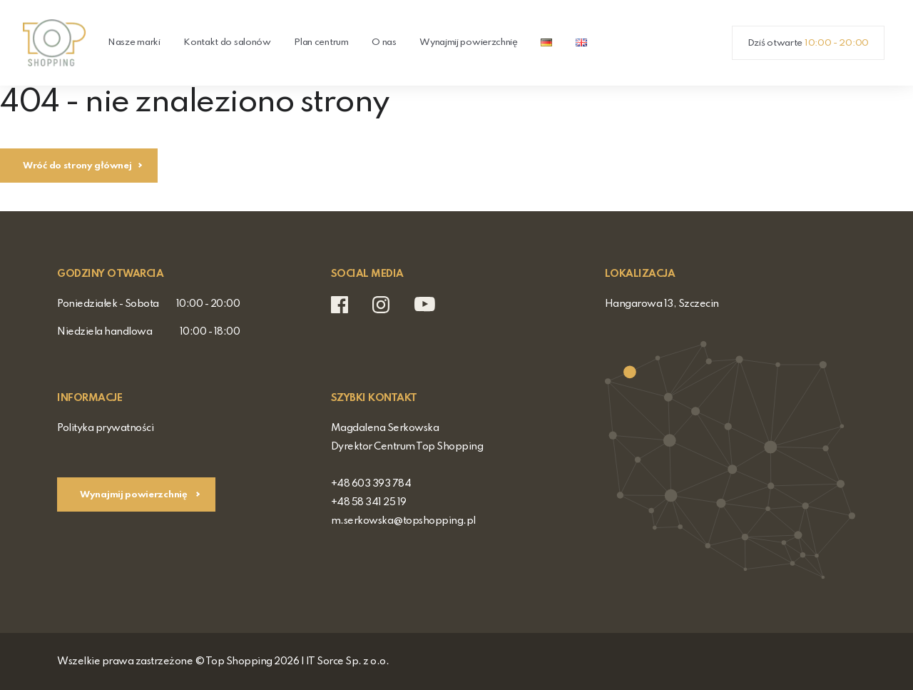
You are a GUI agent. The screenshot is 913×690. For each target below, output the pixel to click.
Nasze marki (134, 42)
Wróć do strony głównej (77, 166)
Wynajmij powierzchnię (468, 42)
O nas (384, 42)
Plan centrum (321, 42)
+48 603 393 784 (371, 484)
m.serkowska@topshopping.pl (403, 521)
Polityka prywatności (105, 428)
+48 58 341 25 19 (369, 502)
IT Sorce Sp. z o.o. (347, 661)
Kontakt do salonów (227, 42)
